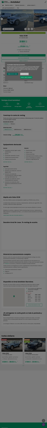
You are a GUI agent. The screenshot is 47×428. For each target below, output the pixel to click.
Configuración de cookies (12, 73)
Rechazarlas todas (24, 73)
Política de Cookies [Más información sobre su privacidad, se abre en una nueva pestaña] (18, 70)
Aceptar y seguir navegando (26, 77)
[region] (23, 71)
